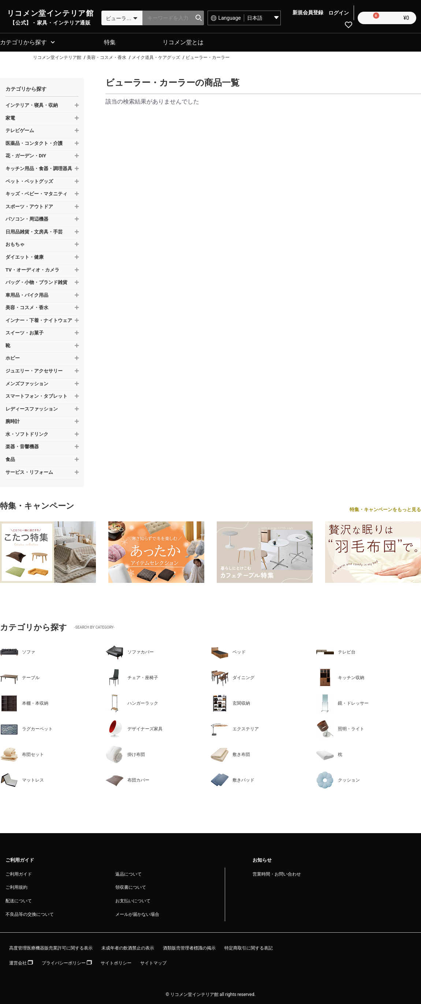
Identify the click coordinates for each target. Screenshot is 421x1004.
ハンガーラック (131, 702)
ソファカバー (129, 651)
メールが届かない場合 (137, 913)
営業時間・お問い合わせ (277, 873)
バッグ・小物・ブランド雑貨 (36, 281)
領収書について (130, 886)
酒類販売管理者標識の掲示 (189, 946)
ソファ (17, 651)
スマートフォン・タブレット (36, 395)
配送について (18, 899)
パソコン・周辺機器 (26, 218)
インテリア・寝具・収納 (31, 104)
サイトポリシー (116, 961)
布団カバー (127, 779)
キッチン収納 (340, 676)
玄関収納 (230, 702)
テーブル (20, 676)
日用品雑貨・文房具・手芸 (34, 230)
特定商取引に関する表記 (248, 946)
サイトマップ (153, 961)
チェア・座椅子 (131, 676)
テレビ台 (335, 651)
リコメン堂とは (183, 41)
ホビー (12, 357)
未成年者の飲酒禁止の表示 (127, 946)
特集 (110, 41)
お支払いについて (132, 899)
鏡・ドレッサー (342, 702)
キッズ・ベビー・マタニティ (36, 192)
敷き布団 (230, 753)
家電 (10, 117)
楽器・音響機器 (22, 445)
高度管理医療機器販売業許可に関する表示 (51, 946)
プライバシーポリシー (67, 961)
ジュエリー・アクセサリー (34, 369)
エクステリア (234, 728)
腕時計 (12, 420)
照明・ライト (340, 728)
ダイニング (232, 676)
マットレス (22, 779)
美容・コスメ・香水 (26, 306)
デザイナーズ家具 (134, 728)
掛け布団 (125, 753)
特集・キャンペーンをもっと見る (385, 508)
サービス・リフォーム (29, 470)
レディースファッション (31, 408)
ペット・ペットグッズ (29, 180)
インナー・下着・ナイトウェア (38, 319)
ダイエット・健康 (24, 256)
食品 (10, 458)
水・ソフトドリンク (26, 433)
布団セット (22, 753)
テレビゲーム (19, 129)
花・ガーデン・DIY (25, 154)
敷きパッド (232, 779)
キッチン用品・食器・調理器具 (38, 167)
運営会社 (21, 961)
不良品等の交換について (29, 913)
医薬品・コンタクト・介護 (34, 142)
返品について (128, 873)
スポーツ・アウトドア (29, 205)
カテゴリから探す (23, 41)
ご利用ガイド (18, 873)
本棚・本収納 (24, 702)
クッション (338, 779)
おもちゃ (15, 243)
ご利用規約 (16, 886)
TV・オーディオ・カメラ (32, 268)
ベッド (228, 651)
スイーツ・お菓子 (24, 331)
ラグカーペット (26, 728)
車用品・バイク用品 (26, 294)
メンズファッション (26, 382)
